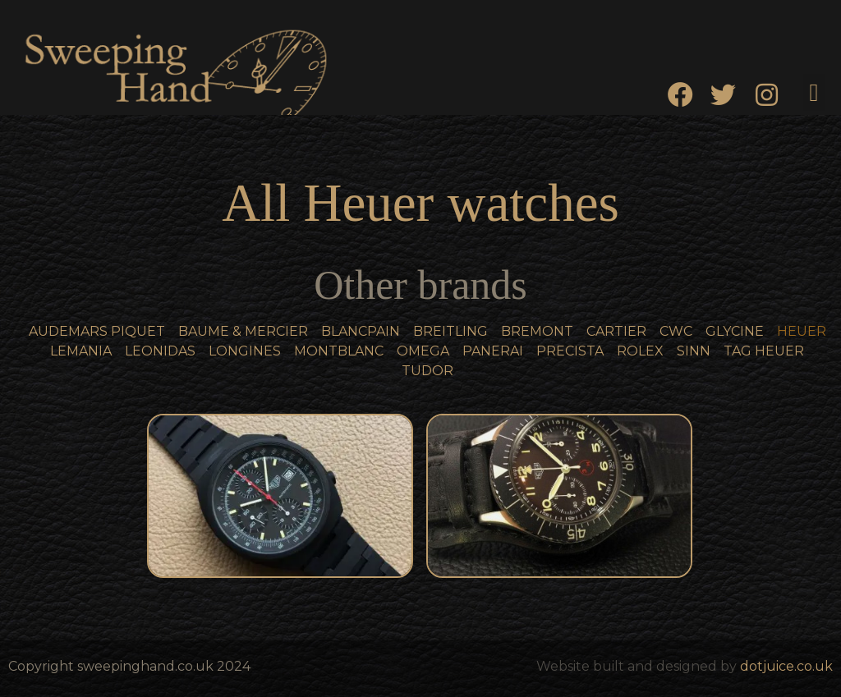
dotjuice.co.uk (786, 666)
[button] (814, 92)
